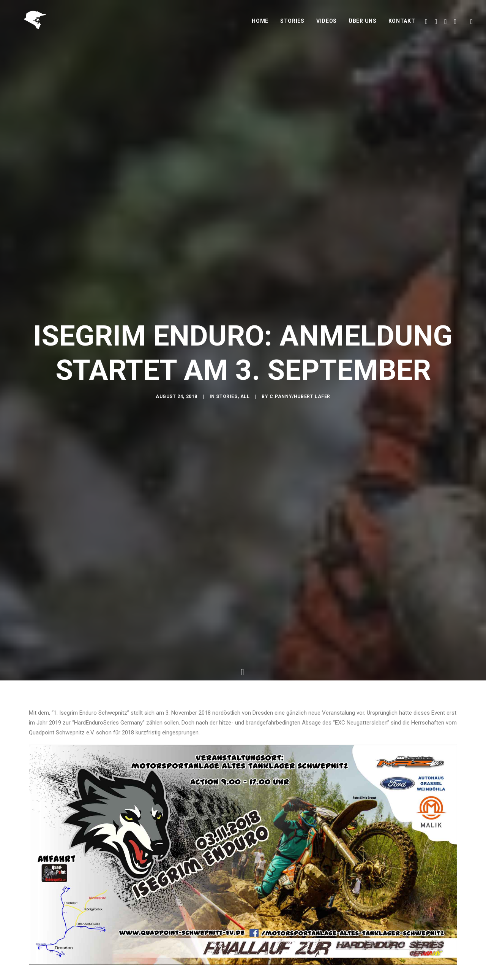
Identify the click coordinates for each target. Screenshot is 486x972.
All (245, 398)
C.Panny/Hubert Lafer (300, 398)
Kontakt (401, 25)
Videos (326, 25)
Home (260, 25)
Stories (292, 25)
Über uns (363, 25)
